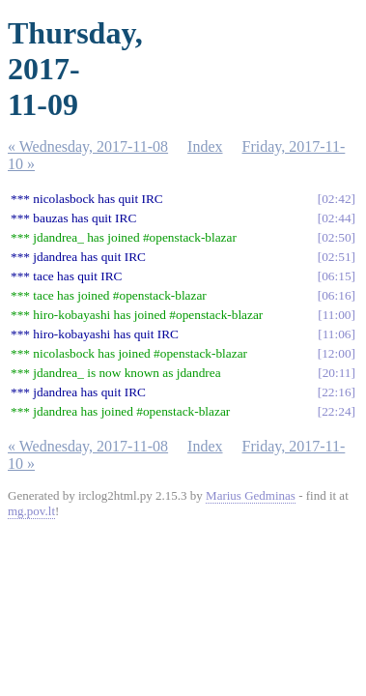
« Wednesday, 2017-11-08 (88, 146)
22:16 (336, 392)
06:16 (336, 295)
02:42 (336, 198)
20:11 (337, 372)
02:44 (336, 218)
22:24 (336, 411)
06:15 (336, 276)
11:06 (337, 334)
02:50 (336, 237)
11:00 (337, 314)
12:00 (336, 353)
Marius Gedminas (251, 495)
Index (204, 146)
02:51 (336, 256)
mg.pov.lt (31, 511)
